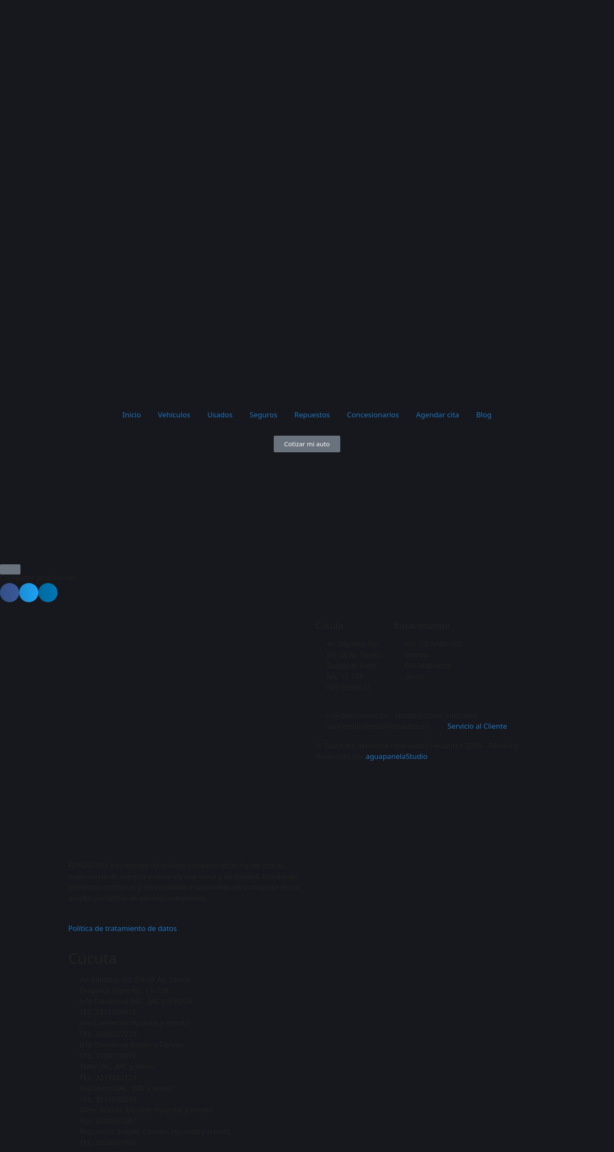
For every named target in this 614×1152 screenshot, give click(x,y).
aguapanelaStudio (396, 756)
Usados (219, 414)
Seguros (263, 414)
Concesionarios (373, 414)
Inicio (131, 414)
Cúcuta (329, 625)
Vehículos (174, 414)
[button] (9, 592)
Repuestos (312, 414)
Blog (484, 414)
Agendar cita (437, 414)
